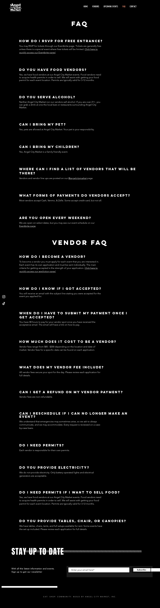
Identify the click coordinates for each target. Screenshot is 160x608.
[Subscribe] (141, 570)
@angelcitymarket (77, 178)
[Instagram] (4, 297)
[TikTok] (4, 303)
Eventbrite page (27, 226)
